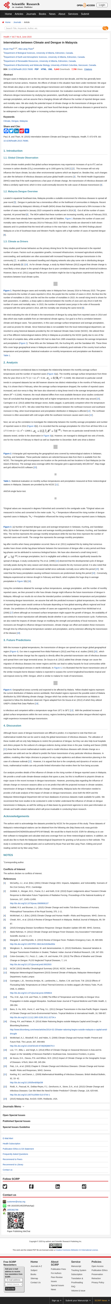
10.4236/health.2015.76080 (20, 69)
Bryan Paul (8, 49)
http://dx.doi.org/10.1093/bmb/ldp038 (26, 1082)
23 (35, 467)
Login (102, 4)
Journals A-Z (36, 1266)
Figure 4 (14, 651)
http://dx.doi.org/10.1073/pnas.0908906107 (29, 903)
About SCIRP (55, 1263)
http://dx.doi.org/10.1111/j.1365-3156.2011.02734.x (33, 1017)
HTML (44, 69)
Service (76, 1261)
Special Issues (57, 1285)
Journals (31, 14)
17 (11, 612)
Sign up (55, 1300)
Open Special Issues (14, 1115)
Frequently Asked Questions (15, 1154)
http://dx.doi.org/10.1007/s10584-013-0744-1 (30, 1095)
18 (18, 633)
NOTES (8, 855)
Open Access (97, 1266)
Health (6, 37)
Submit (85, 14)
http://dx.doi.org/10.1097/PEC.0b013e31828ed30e (32, 944)
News (52, 14)
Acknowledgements (16, 816)
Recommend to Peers (12, 1159)
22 (30, 761)
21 (5, 749)
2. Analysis (10, 362)
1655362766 (12, 1210)
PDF (37, 69)
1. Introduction (13, 150)
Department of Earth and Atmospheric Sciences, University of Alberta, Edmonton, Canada (44, 57)
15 (98, 399)
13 (72, 710)
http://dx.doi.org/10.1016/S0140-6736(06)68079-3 (32, 1046)
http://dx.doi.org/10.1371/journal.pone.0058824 (31, 993)
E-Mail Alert (8, 1138)
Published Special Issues (16, 1121)
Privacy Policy (97, 1282)
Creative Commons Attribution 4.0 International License (77, 1250)
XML (50, 69)
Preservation (97, 1274)
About (61, 14)
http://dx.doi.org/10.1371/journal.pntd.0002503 (30, 964)
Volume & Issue (78, 1290)
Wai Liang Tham (25, 49)
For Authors (56, 1273)
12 (89, 411)
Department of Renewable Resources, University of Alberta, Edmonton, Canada (40, 61)
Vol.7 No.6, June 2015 (22, 37)
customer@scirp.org (16, 1201)
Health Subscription (11, 1143)
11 (57, 484)
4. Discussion (12, 725)
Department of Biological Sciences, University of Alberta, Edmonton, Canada (38, 53)
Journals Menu (13, 1106)
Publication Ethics (99, 1270)
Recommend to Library (13, 1164)
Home (8, 14)
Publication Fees (58, 1269)
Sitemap (34, 1278)
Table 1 (6, 355)
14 (57, 561)
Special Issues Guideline (16, 1127)
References (9, 879)
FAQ (73, 1286)
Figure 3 (51, 374)
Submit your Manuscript (76, 1300)
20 (96, 651)
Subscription (76, 1274)
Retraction (96, 1278)
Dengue (14, 121)
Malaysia (24, 121)
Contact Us (36, 1282)
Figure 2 (23, 343)
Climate (6, 121)
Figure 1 (68, 218)
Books (42, 14)
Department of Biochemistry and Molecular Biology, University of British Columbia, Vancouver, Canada (50, 65)
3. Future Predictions (17, 640)
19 (36, 703)
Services (73, 14)
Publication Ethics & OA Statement (18, 1149)
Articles (19, 14)
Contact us (7, 1170)
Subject (34, 1270)
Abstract (8, 74)
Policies (96, 1261)
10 (26, 264)
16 (29, 581)
